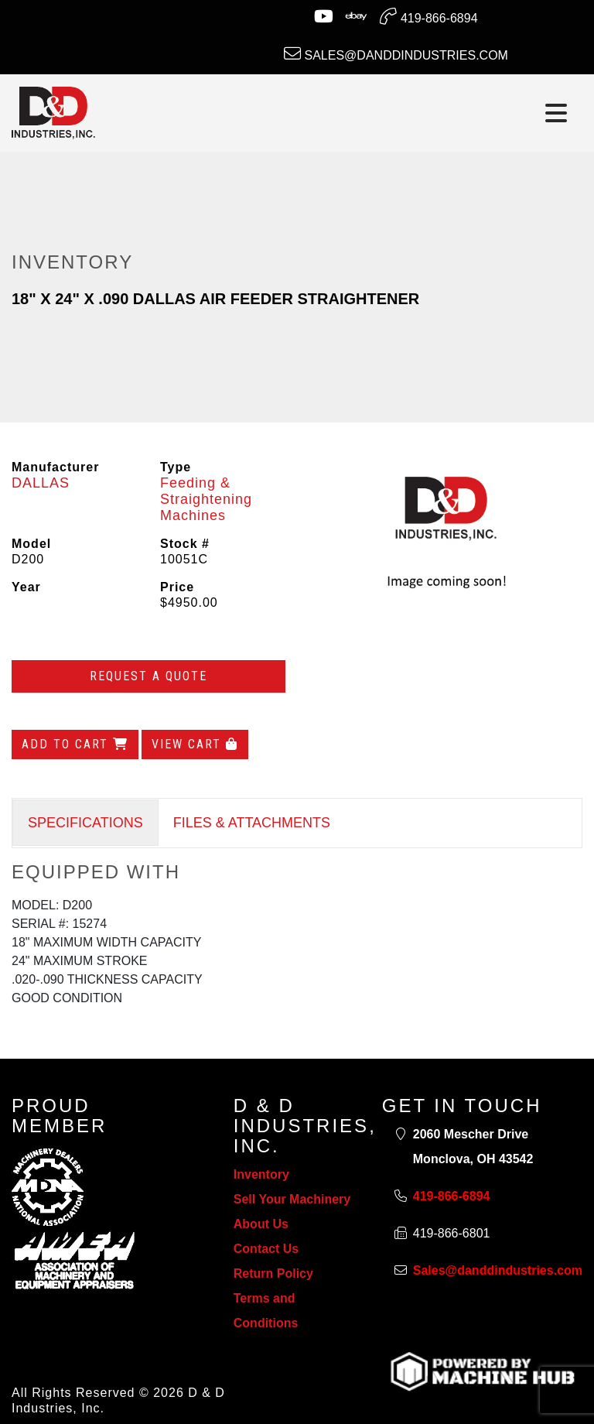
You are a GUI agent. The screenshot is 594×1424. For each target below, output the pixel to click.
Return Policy (273, 1273)
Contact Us (266, 1248)
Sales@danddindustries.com (396, 53)
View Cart (195, 744)
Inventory (261, 1174)
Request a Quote (148, 676)
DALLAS (41, 483)
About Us (261, 1224)
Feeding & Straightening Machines (206, 499)
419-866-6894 (428, 16)
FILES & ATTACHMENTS (251, 822)
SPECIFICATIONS (85, 822)
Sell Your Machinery (292, 1199)
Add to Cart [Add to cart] (75, 744)
